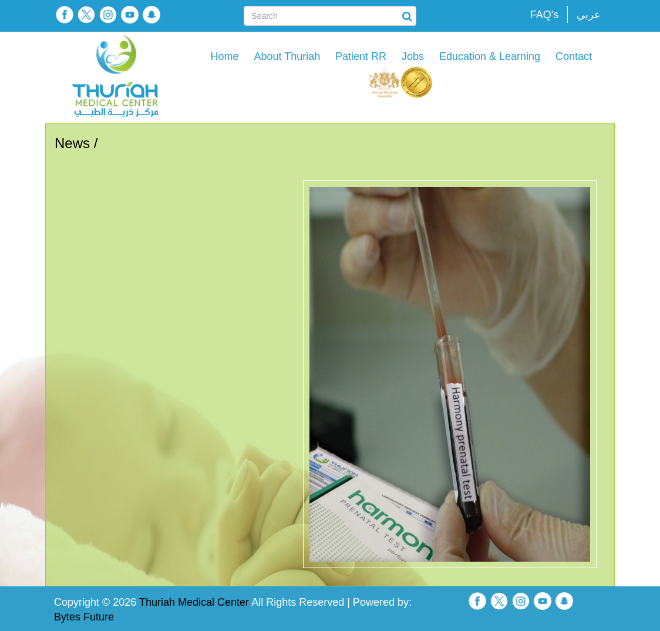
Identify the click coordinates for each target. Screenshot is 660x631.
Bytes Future (84, 617)
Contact (573, 56)
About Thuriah (287, 56)
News (72, 143)
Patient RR (360, 56)
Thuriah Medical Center (194, 602)
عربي (589, 15)
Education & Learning (489, 56)
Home (225, 56)
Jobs (413, 56)
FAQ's (544, 15)
